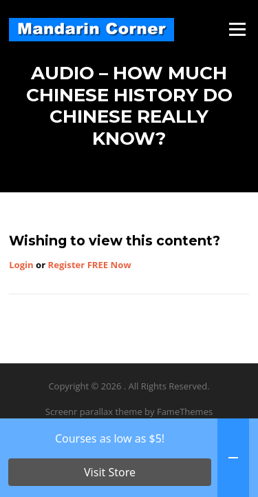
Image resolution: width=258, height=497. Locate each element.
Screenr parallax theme (93, 411)
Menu (237, 29)
